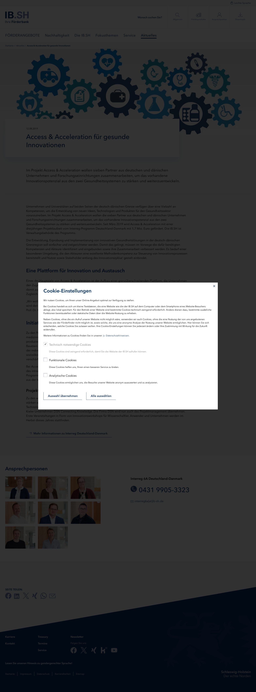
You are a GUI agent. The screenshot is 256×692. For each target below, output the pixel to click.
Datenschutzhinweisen (117, 335)
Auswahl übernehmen (63, 396)
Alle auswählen (101, 396)
